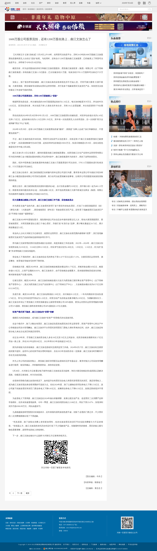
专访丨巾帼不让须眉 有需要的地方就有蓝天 (129, 210)
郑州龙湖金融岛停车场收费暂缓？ (127, 77)
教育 (64, 3)
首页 (9, 3)
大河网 (27, 523)
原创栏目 (116, 166)
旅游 (57, 3)
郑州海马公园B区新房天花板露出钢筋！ (129, 85)
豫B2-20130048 (34, 549)
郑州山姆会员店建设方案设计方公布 (128, 154)
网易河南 (8, 529)
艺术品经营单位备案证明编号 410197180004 (112, 549)
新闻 (17, 3)
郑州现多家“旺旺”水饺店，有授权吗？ (128, 73)
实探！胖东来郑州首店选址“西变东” (128, 145)
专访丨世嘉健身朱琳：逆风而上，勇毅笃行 (129, 206)
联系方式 (75, 544)
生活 (33, 3)
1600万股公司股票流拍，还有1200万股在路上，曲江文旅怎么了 (50, 39)
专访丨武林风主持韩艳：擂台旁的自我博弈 (129, 201)
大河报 (8, 526)
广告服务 (94, 544)
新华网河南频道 (37, 526)
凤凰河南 (23, 529)
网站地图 (122, 544)
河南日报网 (20, 523)
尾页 (27, 493)
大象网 (35, 529)
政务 (25, 3)
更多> (149, 38)
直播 (80, 3)
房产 (41, 3)
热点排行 (116, 101)
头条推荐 (116, 38)
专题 (88, 3)
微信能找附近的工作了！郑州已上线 (128, 141)
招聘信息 (85, 544)
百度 (7, 523)
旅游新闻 (48, 9)
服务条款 (103, 544)
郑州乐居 (13, 523)
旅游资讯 (40, 9)
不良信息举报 (132, 544)
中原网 (40, 529)
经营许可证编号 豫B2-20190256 (82, 549)
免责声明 (112, 544)
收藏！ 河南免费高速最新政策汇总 (127, 137)
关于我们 (66, 544)
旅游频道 (31, 9)
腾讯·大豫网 (15, 526)
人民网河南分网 (25, 526)
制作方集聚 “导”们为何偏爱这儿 (126, 150)
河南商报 (34, 523)
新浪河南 (16, 529)
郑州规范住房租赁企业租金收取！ (127, 81)
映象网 (29, 529)
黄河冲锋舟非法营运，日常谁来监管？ (129, 89)
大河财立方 (43, 45)
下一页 (19, 493)
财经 (49, 3)
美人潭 (72, 3)
